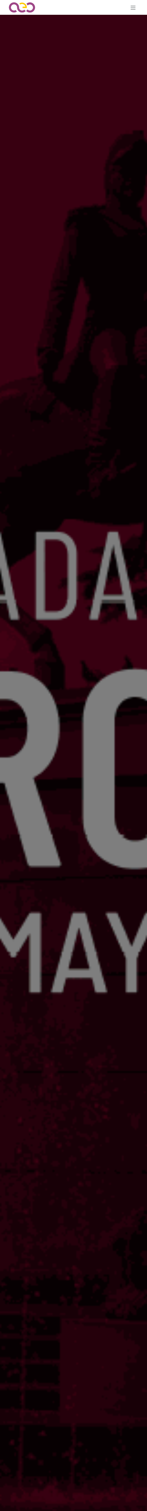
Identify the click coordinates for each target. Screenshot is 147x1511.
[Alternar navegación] (133, 7)
